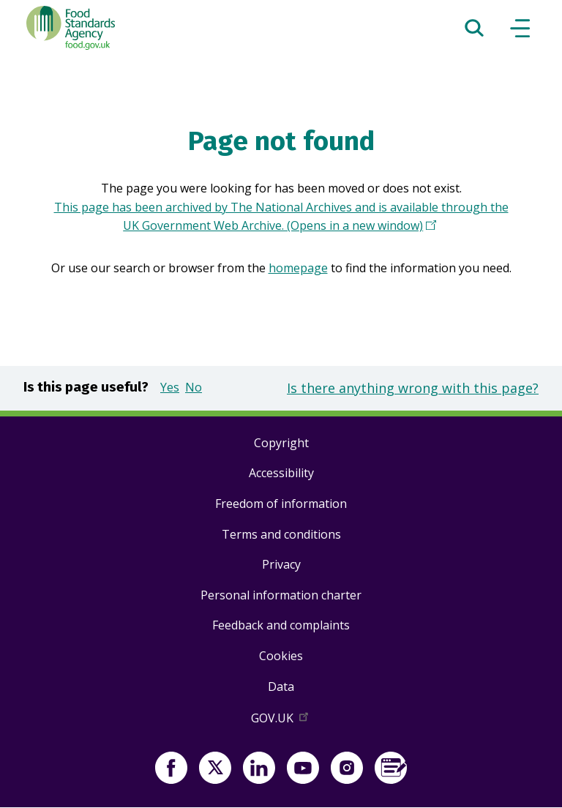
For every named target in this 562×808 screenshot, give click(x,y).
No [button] (193, 387)
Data (281, 686)
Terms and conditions (281, 534)
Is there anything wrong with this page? (413, 388)
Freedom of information (281, 503)
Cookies (281, 656)
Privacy (281, 564)
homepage (298, 268)
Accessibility (281, 473)
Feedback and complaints (281, 625)
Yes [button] (169, 387)
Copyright (281, 443)
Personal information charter (281, 595)
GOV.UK (281, 721)
